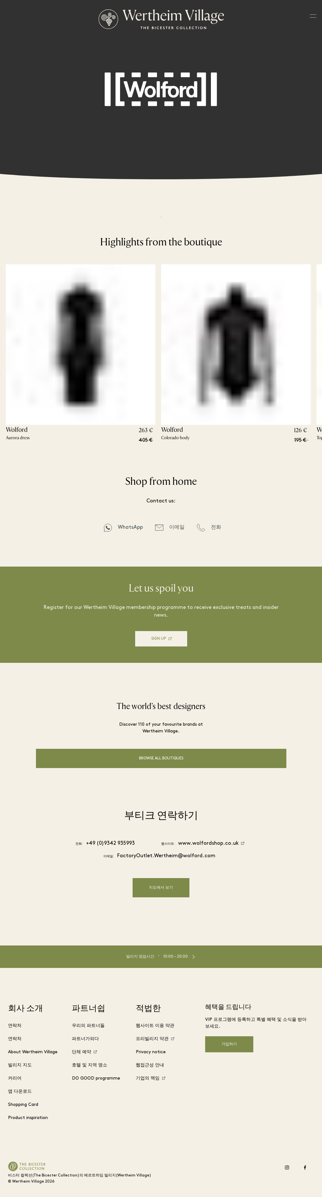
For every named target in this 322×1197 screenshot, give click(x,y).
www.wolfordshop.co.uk (208, 843)
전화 (216, 527)
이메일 (177, 527)
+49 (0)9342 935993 (110, 843)
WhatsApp (130, 527)
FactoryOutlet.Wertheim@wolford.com (166, 856)
